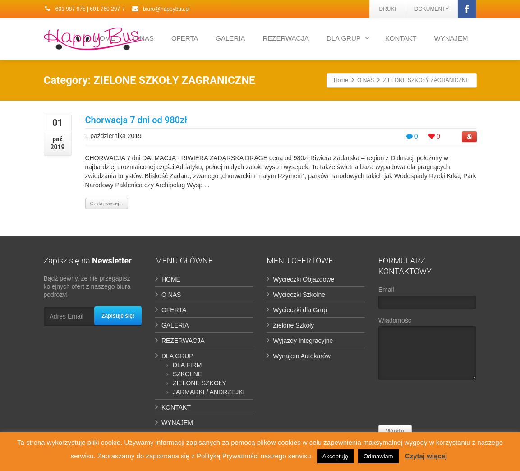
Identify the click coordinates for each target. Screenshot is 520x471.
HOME (170, 279)
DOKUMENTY (431, 9)
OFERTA (184, 38)
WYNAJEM (451, 38)
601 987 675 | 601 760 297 (82, 9)
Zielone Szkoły (293, 325)
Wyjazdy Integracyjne (303, 340)
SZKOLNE (187, 374)
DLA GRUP (348, 38)
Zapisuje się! (117, 316)
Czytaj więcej (426, 456)
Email (427, 300)
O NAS (171, 294)
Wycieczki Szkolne (299, 294)
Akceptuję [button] (335, 456)
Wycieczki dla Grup (300, 310)
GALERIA (230, 38)
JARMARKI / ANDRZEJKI (208, 392)
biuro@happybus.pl (160, 9)
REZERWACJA (285, 38)
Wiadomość (427, 351)
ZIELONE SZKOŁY (199, 383)
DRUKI (387, 9)
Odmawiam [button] (378, 456)
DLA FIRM (187, 365)
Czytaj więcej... (106, 203)
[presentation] (446, 404)
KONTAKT (401, 38)
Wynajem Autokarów (301, 356)
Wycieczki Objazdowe (303, 279)
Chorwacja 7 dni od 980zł (136, 120)
